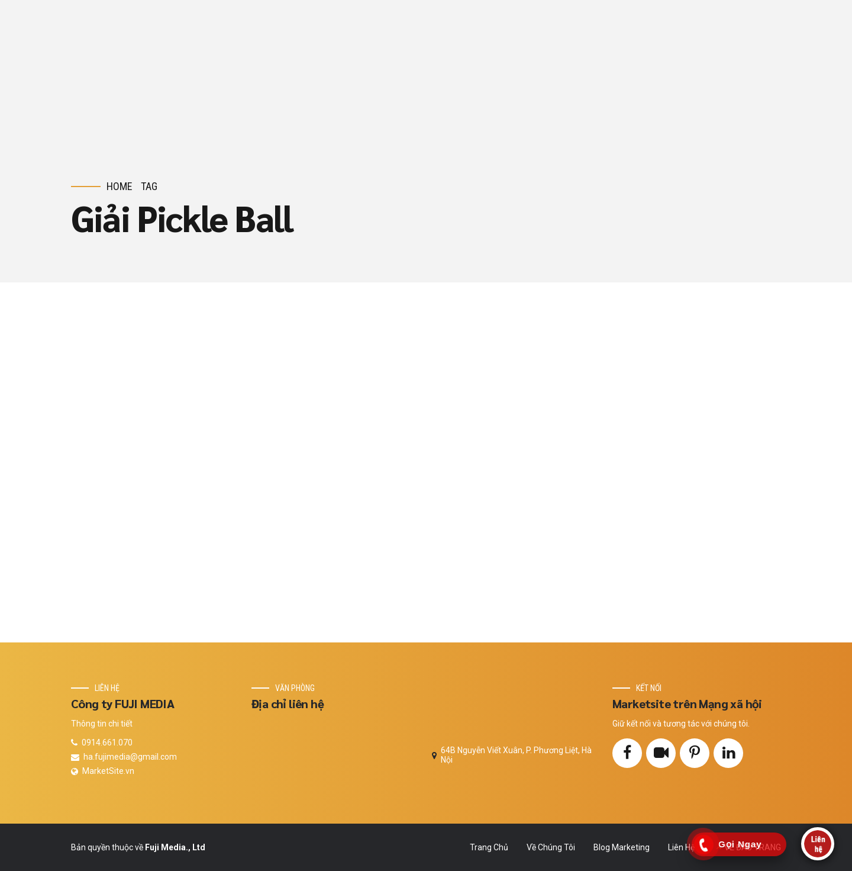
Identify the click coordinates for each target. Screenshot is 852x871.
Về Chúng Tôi (551, 847)
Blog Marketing (621, 847)
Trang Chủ (489, 847)
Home (119, 186)
